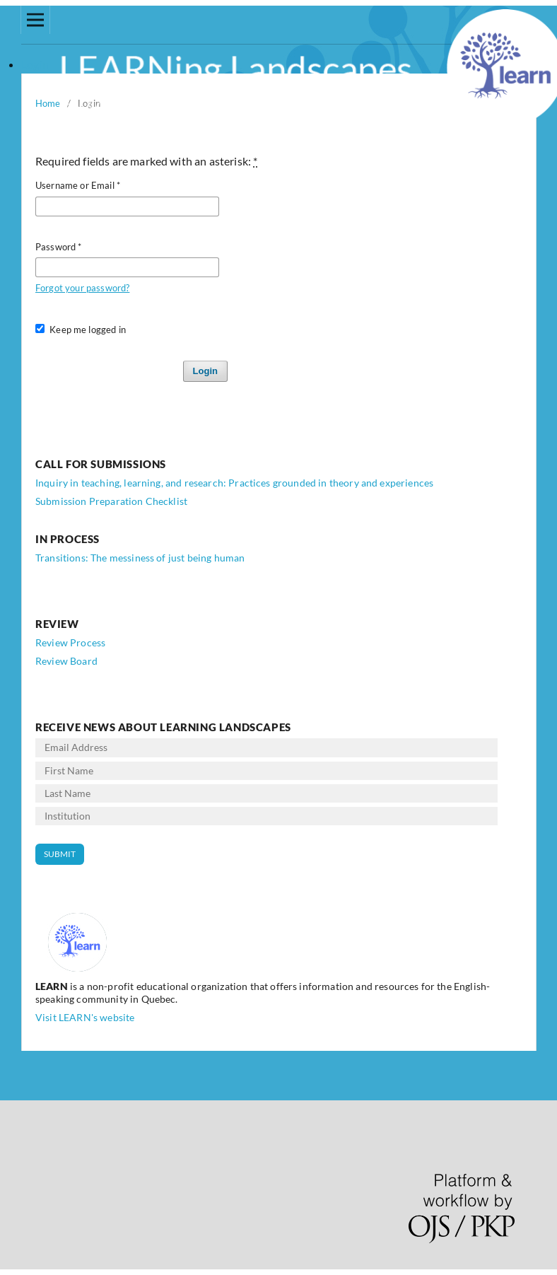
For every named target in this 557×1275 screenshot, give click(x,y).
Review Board (66, 661)
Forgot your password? (82, 287)
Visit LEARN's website (84, 1017)
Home (48, 103)
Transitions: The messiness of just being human (140, 558)
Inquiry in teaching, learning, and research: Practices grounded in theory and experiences (234, 483)
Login (205, 371)
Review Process (70, 642)
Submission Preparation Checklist (111, 501)
